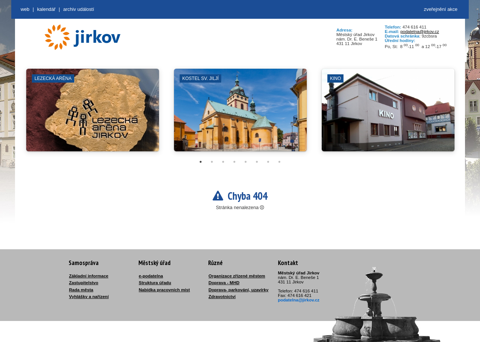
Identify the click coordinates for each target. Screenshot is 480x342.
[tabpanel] (92, 113)
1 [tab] (200, 162)
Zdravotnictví (222, 296)
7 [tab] (268, 162)
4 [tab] (234, 162)
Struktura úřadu (155, 282)
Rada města (81, 290)
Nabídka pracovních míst (164, 290)
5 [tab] (245, 162)
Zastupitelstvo (83, 282)
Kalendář (46, 9)
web (25, 9)
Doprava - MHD (224, 282)
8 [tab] (279, 162)
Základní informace (88, 276)
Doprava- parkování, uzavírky (238, 290)
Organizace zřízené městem (236, 276)
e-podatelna (151, 276)
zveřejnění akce (441, 9)
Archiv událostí (78, 9)
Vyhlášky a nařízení (89, 296)
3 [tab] (223, 162)
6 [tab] (257, 162)
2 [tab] (212, 162)
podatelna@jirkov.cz (419, 31)
